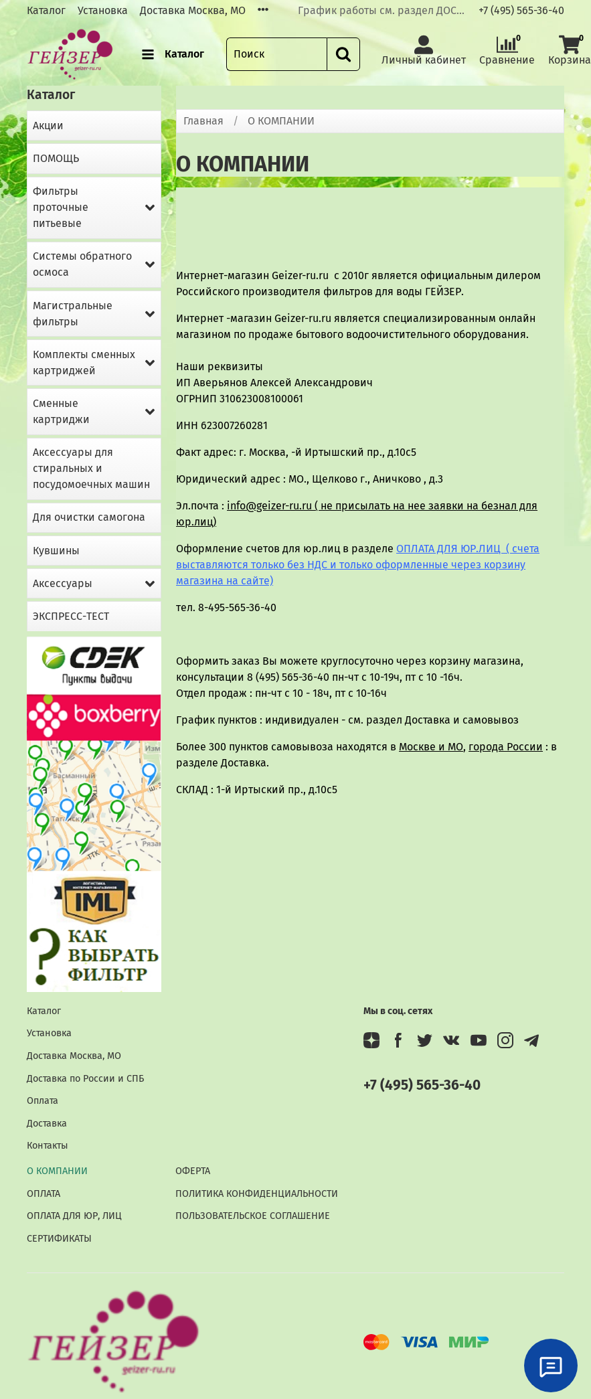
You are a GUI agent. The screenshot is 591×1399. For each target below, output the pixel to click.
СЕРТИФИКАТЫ (59, 1238)
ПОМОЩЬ (56, 158)
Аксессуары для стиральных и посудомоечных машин (91, 468)
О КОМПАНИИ (57, 1171)
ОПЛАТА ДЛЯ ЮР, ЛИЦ (74, 1216)
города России (506, 746)
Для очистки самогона (89, 517)
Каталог (46, 10)
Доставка (47, 1123)
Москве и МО (431, 746)
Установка (103, 10)
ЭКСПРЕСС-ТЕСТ (71, 616)
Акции (48, 125)
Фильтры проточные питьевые (60, 207)
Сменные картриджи (61, 411)
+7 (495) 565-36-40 (521, 10)
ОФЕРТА (192, 1171)
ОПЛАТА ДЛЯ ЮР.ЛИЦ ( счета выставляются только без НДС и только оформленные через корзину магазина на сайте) (357, 564)
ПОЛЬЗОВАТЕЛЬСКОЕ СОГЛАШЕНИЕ (252, 1216)
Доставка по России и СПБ (85, 1078)
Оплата (42, 1100)
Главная (203, 120)
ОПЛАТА (43, 1194)
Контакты (47, 1145)
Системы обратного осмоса (82, 264)
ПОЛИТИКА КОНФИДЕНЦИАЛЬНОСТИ (256, 1194)
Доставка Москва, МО (193, 10)
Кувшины (56, 550)
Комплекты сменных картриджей (84, 362)
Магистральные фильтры (72, 313)
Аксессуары (62, 583)
